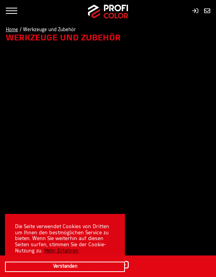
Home (12, 30)
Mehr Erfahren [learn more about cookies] (61, 251)
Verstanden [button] (65, 266)
